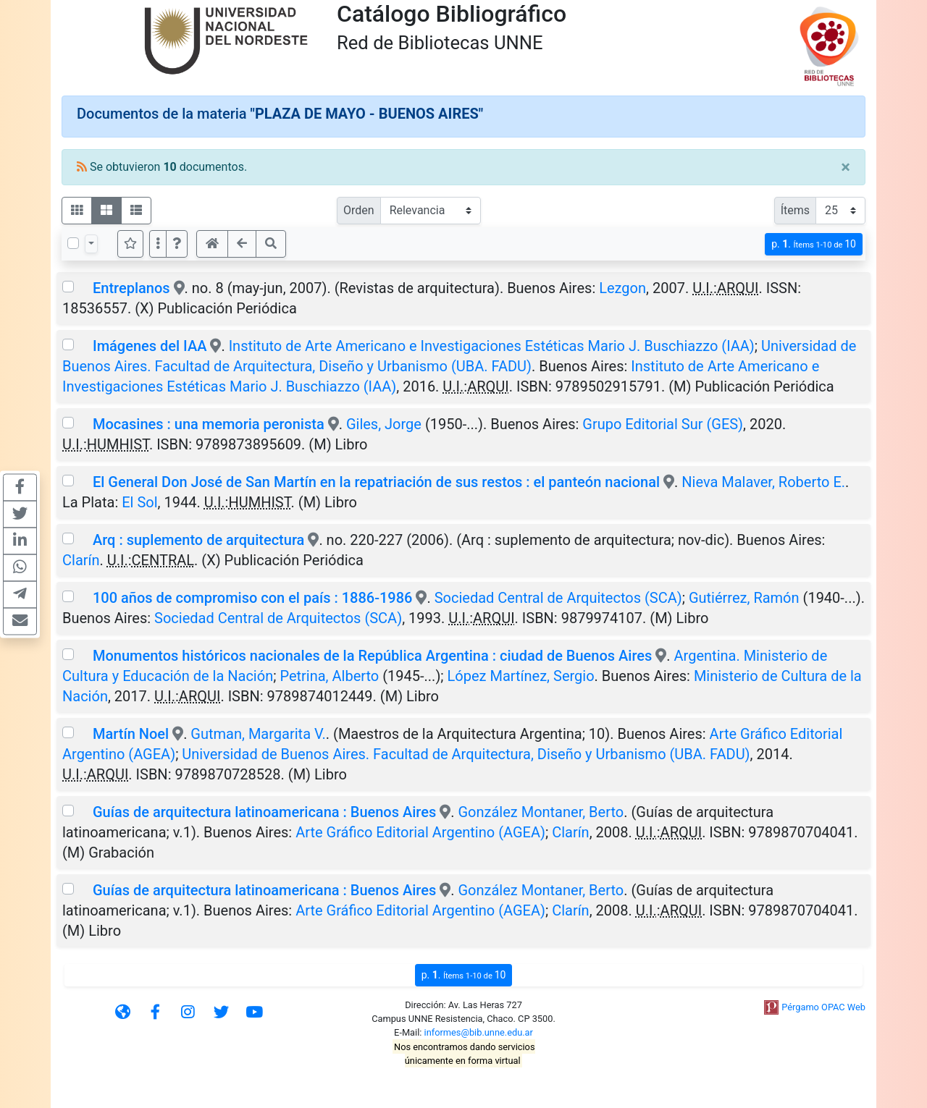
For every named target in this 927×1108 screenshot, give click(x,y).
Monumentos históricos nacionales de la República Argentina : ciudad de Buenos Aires (372, 655)
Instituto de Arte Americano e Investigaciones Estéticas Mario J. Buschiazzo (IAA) (492, 346)
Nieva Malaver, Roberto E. (763, 482)
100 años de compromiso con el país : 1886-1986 (252, 597)
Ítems (795, 210)
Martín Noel (131, 734)
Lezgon (622, 288)
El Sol (139, 502)
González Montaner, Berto (541, 812)
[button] (177, 244)
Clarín (81, 560)
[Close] (845, 167)
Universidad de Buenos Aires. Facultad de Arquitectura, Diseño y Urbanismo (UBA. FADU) (466, 754)
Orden (358, 210)
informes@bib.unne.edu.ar (478, 1032)
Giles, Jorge (383, 424)
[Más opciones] (158, 244)
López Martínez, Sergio (521, 676)
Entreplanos (131, 288)
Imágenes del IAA (149, 346)
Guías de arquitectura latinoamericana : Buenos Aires (264, 812)
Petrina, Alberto (329, 676)
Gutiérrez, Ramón (744, 597)
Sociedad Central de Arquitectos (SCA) (558, 597)
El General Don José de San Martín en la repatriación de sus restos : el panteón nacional (376, 482)
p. (813, 244)
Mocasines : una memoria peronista (208, 424)
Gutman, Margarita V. (257, 734)
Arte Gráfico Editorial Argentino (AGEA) (420, 832)
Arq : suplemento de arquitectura (198, 540)
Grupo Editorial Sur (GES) (662, 424)
